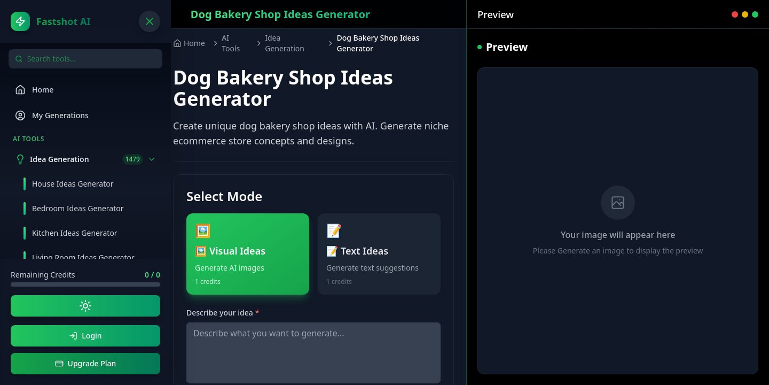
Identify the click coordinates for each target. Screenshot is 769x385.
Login (85, 335)
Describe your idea (222, 312)
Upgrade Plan (85, 363)
